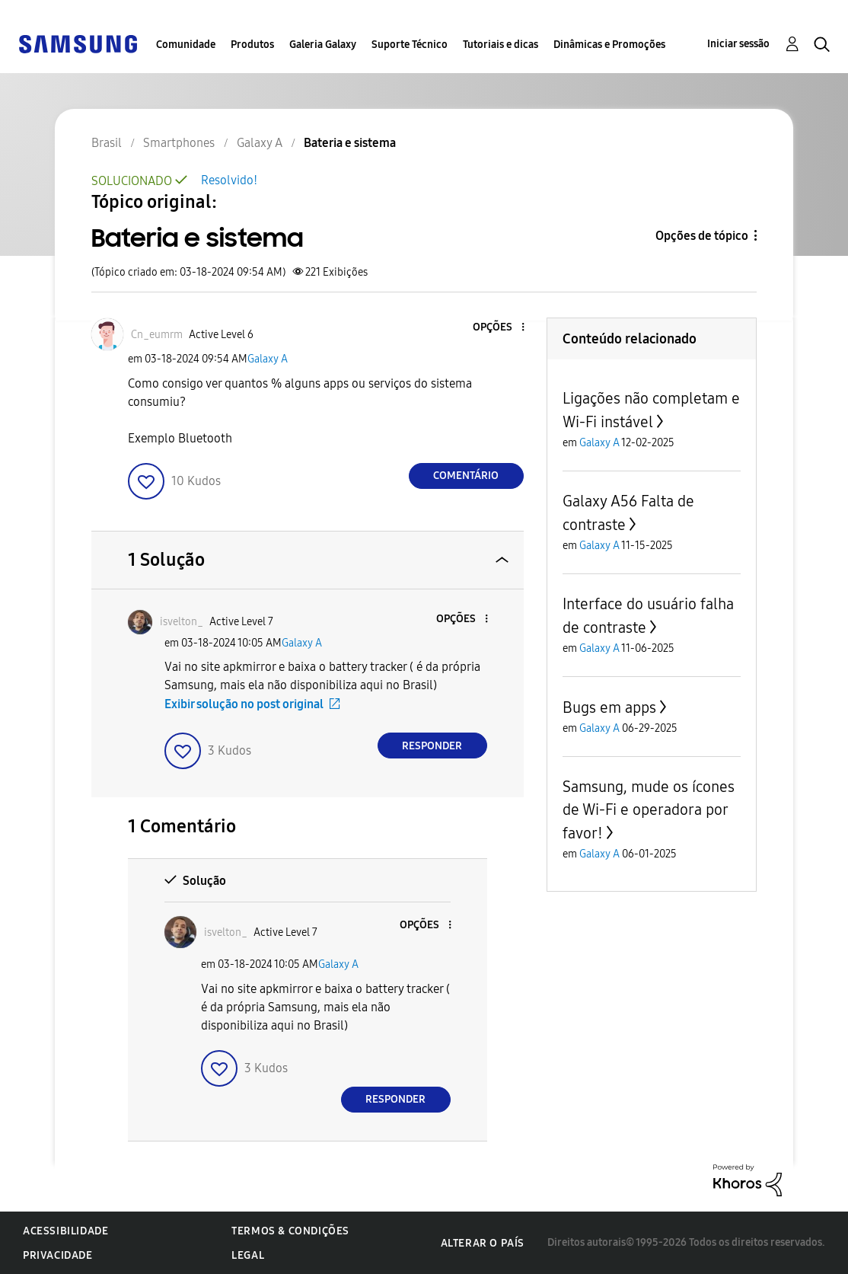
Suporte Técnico (409, 44)
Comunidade (185, 44)
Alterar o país (482, 1243)
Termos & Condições (290, 1231)
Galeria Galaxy (322, 44)
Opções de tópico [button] (701, 235)
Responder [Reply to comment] (432, 745)
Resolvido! (229, 180)
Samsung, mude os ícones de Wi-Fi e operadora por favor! (649, 809)
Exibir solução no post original (244, 704)
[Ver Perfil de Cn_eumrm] (157, 334)
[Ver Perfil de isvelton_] (181, 621)
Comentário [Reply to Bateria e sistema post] (466, 475)
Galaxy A (267, 359)
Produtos (252, 44)
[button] (497, 328)
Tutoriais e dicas (500, 44)
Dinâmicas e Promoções (609, 44)
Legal (247, 1255)
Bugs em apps (609, 707)
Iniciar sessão (738, 43)
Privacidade (58, 1255)
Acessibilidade (65, 1231)
